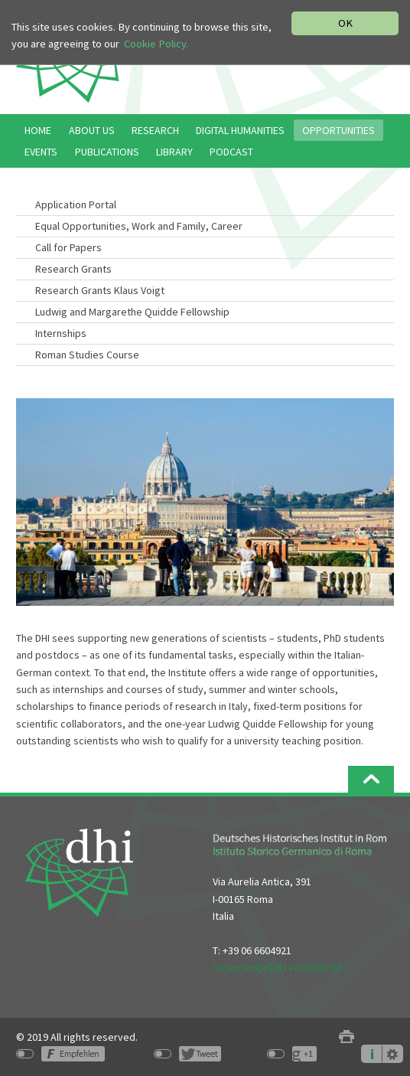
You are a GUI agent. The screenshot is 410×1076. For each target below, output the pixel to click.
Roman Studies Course (87, 354)
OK (345, 23)
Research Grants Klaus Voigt (99, 290)
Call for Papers (68, 247)
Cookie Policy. (156, 44)
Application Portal (75, 204)
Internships (60, 333)
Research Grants (73, 269)
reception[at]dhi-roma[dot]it (277, 967)
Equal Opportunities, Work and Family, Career (138, 226)
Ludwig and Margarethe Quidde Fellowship (132, 312)
